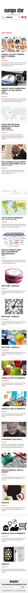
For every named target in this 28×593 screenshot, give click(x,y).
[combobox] (8, 191)
